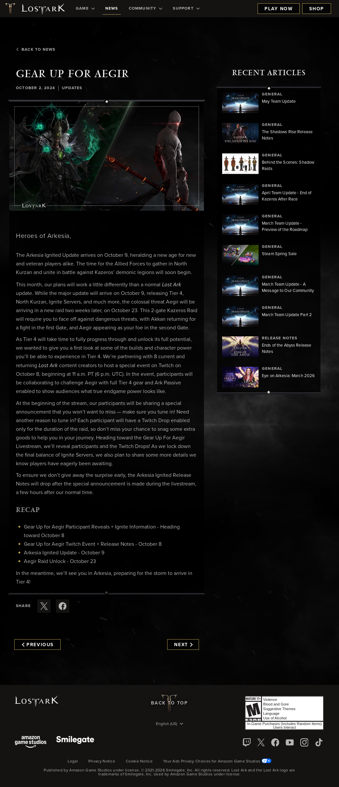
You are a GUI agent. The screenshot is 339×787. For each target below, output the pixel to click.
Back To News (36, 50)
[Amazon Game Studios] (30, 742)
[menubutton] (169, 724)
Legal (73, 761)
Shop (316, 9)
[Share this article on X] (44, 606)
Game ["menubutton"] (85, 9)
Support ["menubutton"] (186, 9)
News (111, 9)
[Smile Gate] (75, 742)
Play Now (279, 9)
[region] (268, 240)
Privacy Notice (101, 761)
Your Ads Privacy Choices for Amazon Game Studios (217, 761)
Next (183, 645)
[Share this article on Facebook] (62, 606)
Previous (38, 645)
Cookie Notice (139, 761)
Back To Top (169, 703)
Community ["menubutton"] (146, 9)
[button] (106, 156)
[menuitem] (85, 8)
